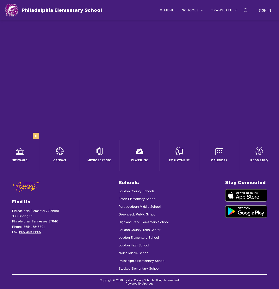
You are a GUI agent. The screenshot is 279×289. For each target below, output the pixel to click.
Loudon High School (134, 245)
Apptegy (147, 283)
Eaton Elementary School (137, 199)
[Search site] (246, 10)
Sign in (265, 10)
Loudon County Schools (136, 191)
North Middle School (134, 253)
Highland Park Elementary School (144, 222)
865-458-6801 (34, 227)
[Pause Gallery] (36, 136)
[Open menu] (167, 10)
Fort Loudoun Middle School (140, 207)
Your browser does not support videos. (139, 80)
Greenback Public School (137, 214)
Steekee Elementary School (139, 268)
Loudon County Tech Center (140, 230)
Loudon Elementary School (139, 237)
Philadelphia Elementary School (142, 261)
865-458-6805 (30, 232)
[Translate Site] (224, 10)
